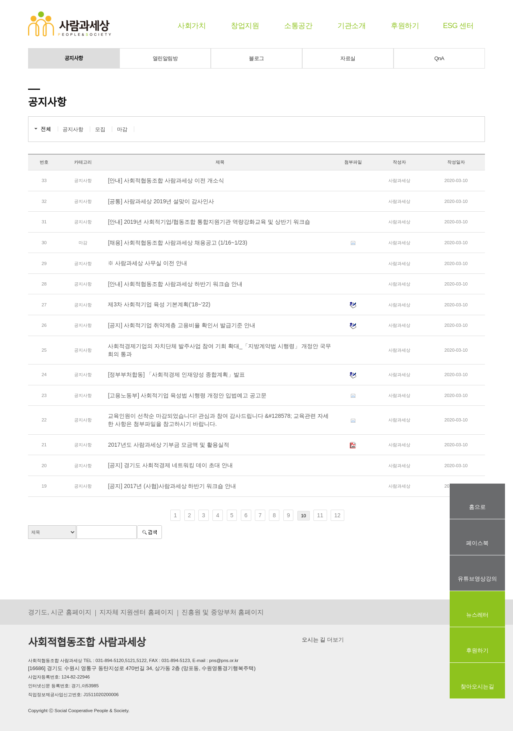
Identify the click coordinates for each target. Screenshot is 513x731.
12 (337, 515)
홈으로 (477, 507)
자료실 (347, 58)
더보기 (334, 639)
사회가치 (192, 26)
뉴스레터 (477, 615)
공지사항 (74, 58)
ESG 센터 (458, 26)
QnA (439, 58)
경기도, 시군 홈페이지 (59, 612)
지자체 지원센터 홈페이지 (136, 612)
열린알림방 (165, 58)
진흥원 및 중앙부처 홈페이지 (223, 612)
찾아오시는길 (477, 686)
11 (320, 515)
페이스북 (477, 543)
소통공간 (298, 26)
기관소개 (351, 26)
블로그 (256, 58)
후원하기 (405, 26)
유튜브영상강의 (477, 578)
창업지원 (245, 26)
